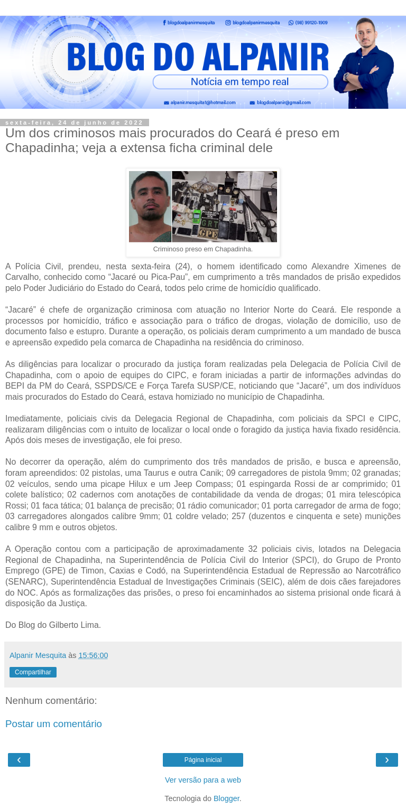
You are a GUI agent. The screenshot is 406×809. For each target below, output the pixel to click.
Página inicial (203, 760)
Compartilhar (33, 672)
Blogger (226, 798)
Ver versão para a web (203, 780)
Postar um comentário (53, 723)
